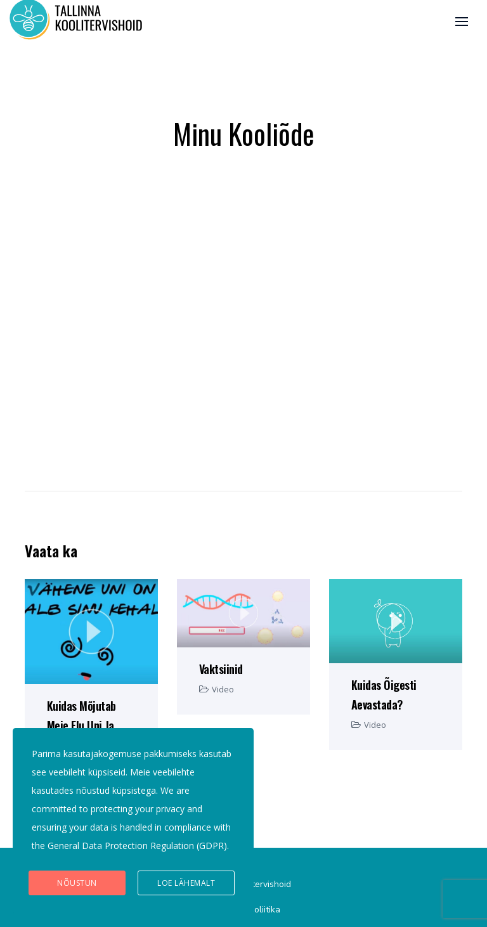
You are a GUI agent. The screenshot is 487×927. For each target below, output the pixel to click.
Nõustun (77, 883)
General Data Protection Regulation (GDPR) (137, 845)
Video (223, 689)
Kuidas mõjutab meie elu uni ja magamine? (81, 725)
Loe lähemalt (186, 883)
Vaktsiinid (221, 669)
